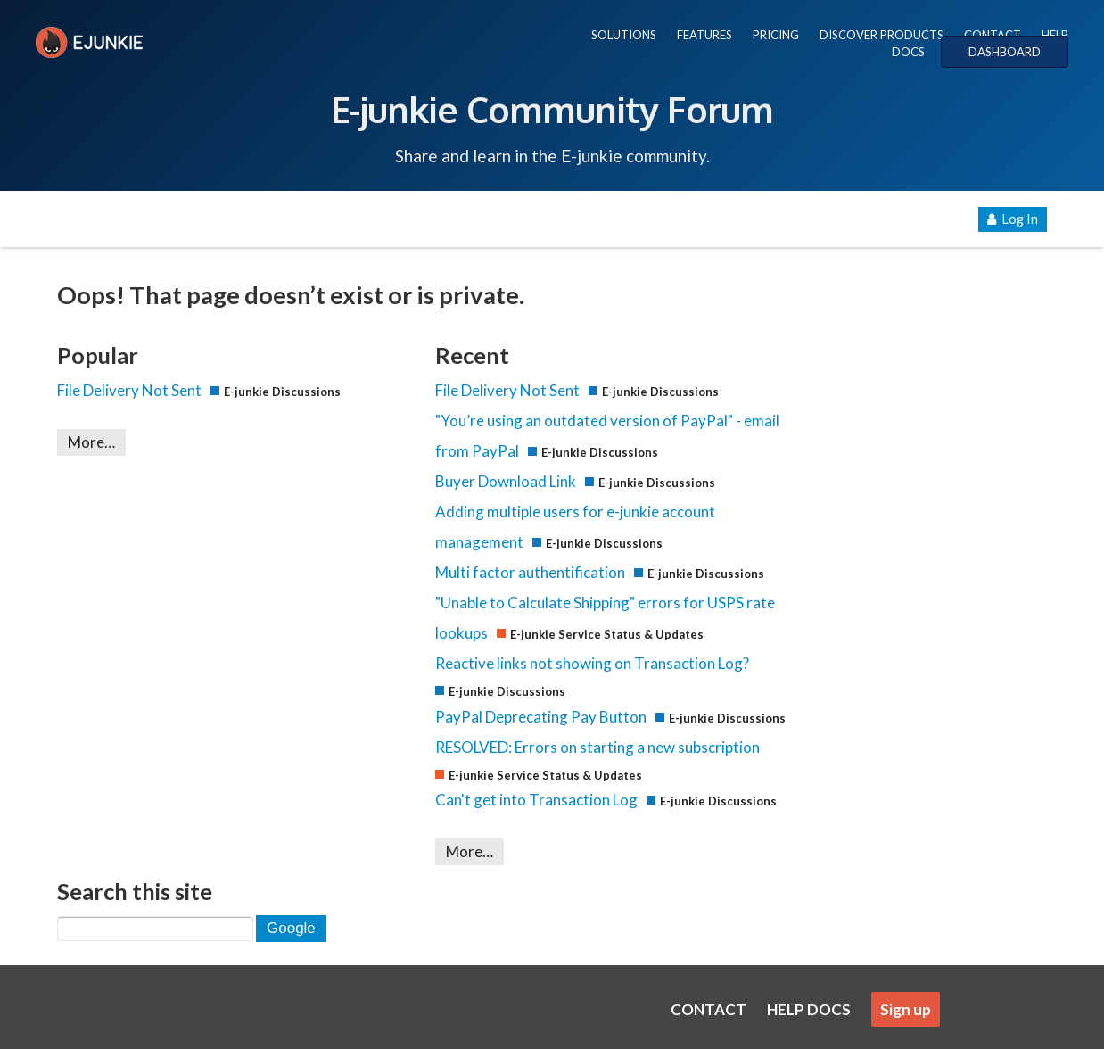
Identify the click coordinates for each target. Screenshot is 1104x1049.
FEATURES (704, 35)
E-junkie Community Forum (552, 109)
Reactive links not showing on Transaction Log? (592, 663)
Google (291, 928)
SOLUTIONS (623, 35)
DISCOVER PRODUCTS (881, 35)
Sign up (905, 1009)
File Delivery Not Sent (129, 390)
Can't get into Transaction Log (536, 799)
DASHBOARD (1004, 52)
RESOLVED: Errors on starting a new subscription (597, 747)
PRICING (776, 35)
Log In (1012, 219)
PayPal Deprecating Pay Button (541, 716)
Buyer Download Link (505, 481)
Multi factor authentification (530, 572)
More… (91, 442)
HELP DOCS (809, 1009)
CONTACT (992, 35)
